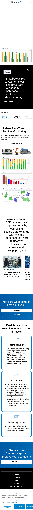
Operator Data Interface (15, 388)
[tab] (6, 117)
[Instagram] (22, 486)
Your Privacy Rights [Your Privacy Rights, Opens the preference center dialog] (7, 506)
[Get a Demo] (16, 310)
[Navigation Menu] (2, 2)
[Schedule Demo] (16, 462)
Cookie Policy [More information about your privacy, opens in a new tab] (13, 502)
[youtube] (18, 486)
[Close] (31, 491)
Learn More (8, 101)
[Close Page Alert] (28, 70)
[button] (31, 2)
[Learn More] (16, 314)
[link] (12, 268)
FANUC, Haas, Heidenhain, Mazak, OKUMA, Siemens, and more (17, 361)
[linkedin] (11, 486)
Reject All (19, 506)
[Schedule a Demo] (16, 143)
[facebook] (14, 486)
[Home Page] (16, 2)
